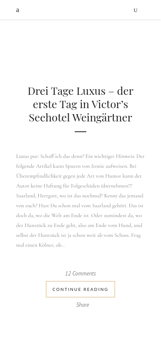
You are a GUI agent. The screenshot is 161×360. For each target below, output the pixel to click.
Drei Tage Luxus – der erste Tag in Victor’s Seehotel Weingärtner (80, 103)
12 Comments (80, 273)
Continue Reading (80, 289)
